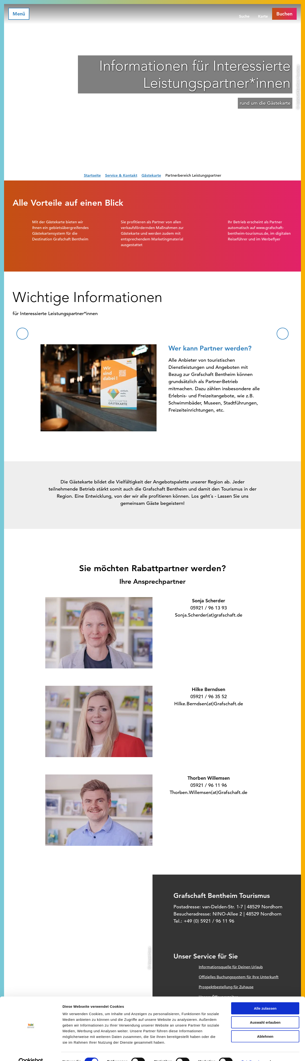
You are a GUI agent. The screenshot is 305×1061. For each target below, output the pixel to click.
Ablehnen (265, 1026)
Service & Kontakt (121, 175)
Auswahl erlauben (265, 1012)
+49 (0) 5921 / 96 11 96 (209, 921)
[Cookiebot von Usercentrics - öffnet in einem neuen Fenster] (31, 1051)
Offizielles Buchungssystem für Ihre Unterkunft (239, 977)
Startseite (92, 175)
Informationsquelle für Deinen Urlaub (231, 967)
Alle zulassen (265, 998)
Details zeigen (253, 1052)
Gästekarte (151, 175)
